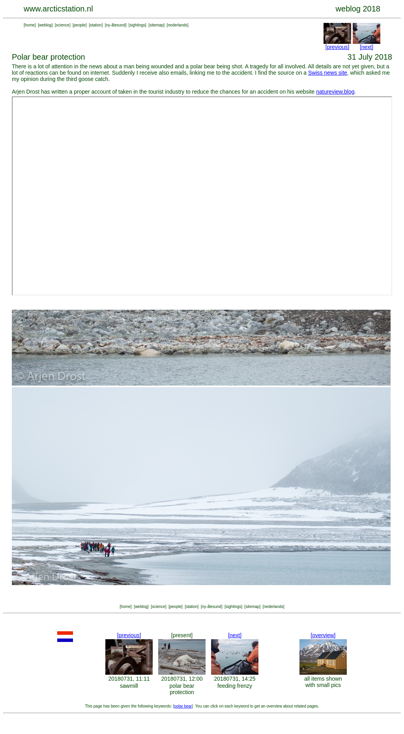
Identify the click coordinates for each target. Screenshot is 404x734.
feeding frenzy (234, 686)
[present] (182, 635)
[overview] (322, 635)
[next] (366, 47)
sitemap (156, 25)
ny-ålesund (115, 25)
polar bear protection (181, 689)
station (95, 25)
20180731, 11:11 (129, 679)
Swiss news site (327, 73)
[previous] (337, 47)
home (30, 25)
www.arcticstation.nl (58, 8)
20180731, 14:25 (234, 679)
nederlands (177, 25)
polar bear (183, 706)
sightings (137, 25)
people (80, 25)
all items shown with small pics (323, 682)
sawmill (129, 686)
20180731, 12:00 (181, 679)
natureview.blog (335, 91)
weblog (45, 25)
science (62, 25)
